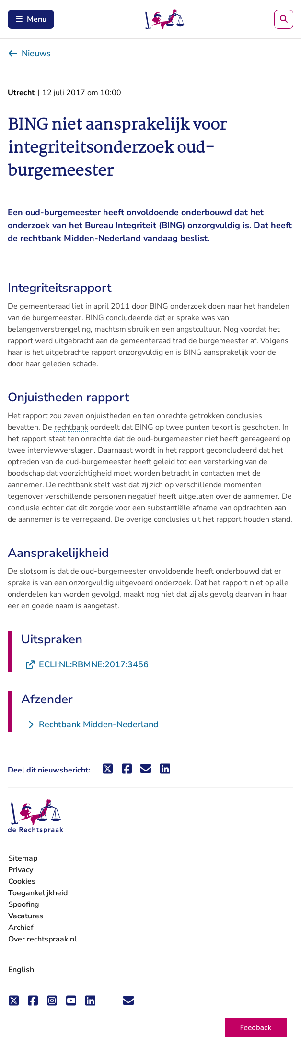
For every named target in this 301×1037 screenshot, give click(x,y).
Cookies (21, 881)
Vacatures (26, 916)
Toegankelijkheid (38, 893)
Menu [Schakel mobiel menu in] (30, 19)
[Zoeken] (283, 19)
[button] (256, 1027)
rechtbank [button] (71, 427)
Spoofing (23, 904)
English (21, 970)
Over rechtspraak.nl (42, 939)
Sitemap (22, 858)
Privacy (20, 870)
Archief (21, 927)
